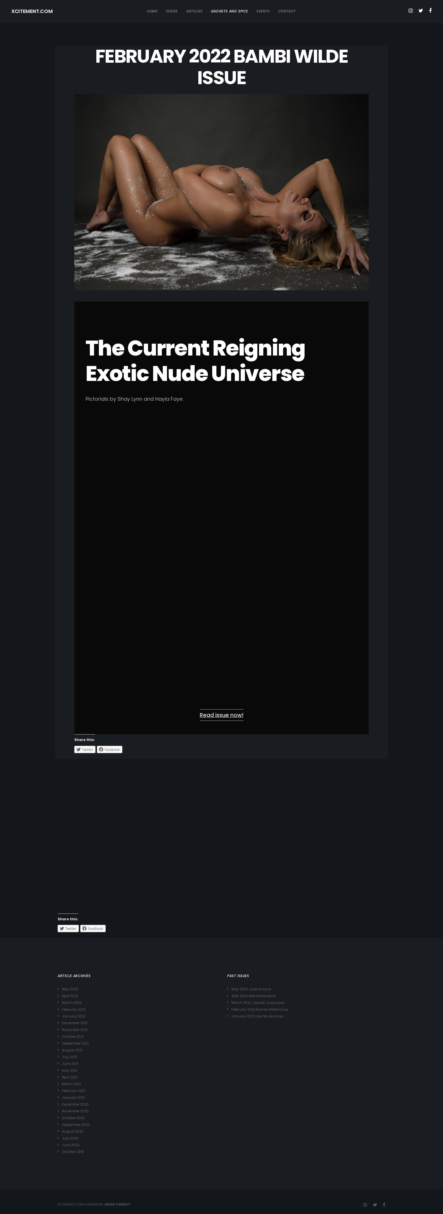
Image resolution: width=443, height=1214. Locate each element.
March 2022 (72, 1002)
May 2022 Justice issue (251, 989)
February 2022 (74, 1009)
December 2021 (75, 1023)
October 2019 (73, 1151)
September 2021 (75, 1043)
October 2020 (73, 1117)
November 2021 (75, 1029)
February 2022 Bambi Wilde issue (259, 1009)
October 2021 (73, 1036)
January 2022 (74, 1016)
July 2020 (70, 1138)
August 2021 (72, 1050)
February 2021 (73, 1090)
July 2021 (69, 1056)
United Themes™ (117, 1204)
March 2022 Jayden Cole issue (257, 1002)
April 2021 (69, 1077)
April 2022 (70, 995)
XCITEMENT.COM (32, 11)
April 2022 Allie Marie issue (253, 995)
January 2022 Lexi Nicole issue (257, 1016)
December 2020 (75, 1104)
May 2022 (70, 989)
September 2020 (76, 1124)
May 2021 (69, 1070)
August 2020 (73, 1131)
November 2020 (75, 1111)
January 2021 (73, 1097)
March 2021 (71, 1084)
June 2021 (70, 1063)
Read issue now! (222, 715)
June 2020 (71, 1145)
